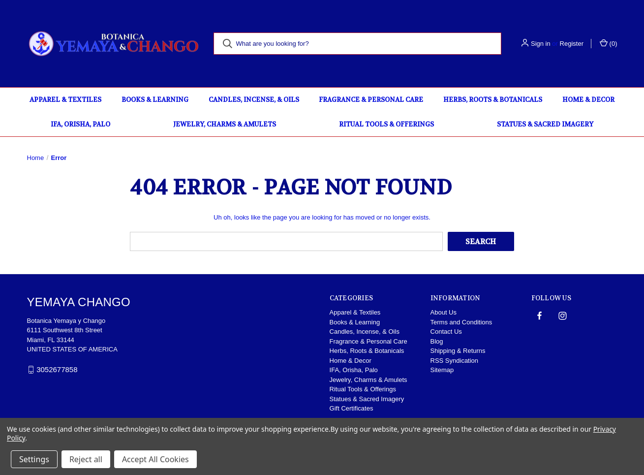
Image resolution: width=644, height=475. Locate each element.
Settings (34, 459)
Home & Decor (588, 99)
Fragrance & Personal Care (371, 99)
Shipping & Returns (458, 350)
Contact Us (446, 331)
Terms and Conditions (461, 322)
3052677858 (56, 369)
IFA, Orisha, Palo (80, 124)
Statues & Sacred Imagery (545, 124)
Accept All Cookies (155, 459)
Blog (436, 341)
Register (571, 43)
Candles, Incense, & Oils (254, 99)
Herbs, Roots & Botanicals (492, 99)
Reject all (85, 459)
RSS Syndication (454, 360)
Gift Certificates (351, 408)
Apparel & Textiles (65, 99)
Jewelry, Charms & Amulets (224, 124)
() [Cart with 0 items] (608, 43)
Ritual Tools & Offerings (386, 124)
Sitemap (442, 370)
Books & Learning (155, 99)
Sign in (541, 43)
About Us (443, 312)
